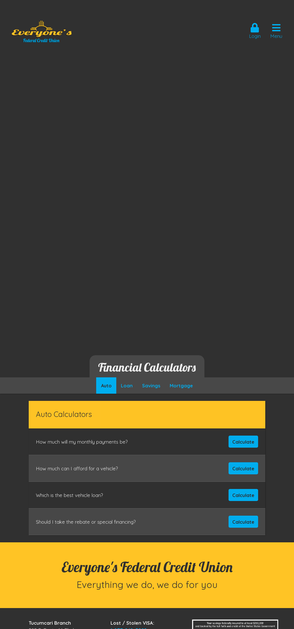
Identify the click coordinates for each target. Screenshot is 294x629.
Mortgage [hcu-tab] (181, 386)
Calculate (243, 442)
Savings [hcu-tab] (151, 386)
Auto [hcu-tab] (106, 386)
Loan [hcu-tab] (127, 386)
